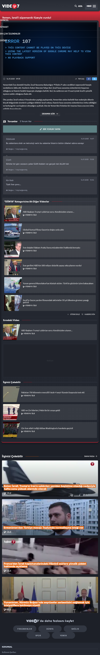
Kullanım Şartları (9, 618)
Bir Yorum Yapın (50, 129)
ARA (78, 6)
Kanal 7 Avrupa (39, 648)
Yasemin (79, 648)
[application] (50, 49)
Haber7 (63, 648)
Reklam (5, 624)
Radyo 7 (28, 648)
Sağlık (61, 593)
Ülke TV (49, 648)
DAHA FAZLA (90, 455)
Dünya (38, 593)
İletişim (5, 630)
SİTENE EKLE (73, 314)
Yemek (50, 601)
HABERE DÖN (88, 314)
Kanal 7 (17, 648)
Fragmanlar (16, 593)
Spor (84, 593)
